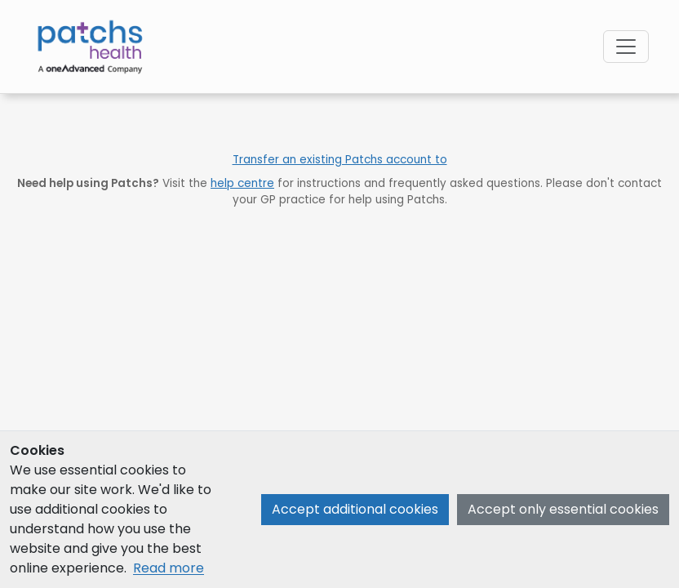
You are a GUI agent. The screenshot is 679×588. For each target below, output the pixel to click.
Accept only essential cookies (563, 509)
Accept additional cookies (355, 509)
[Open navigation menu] (626, 46)
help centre (242, 183)
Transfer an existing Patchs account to (340, 159)
